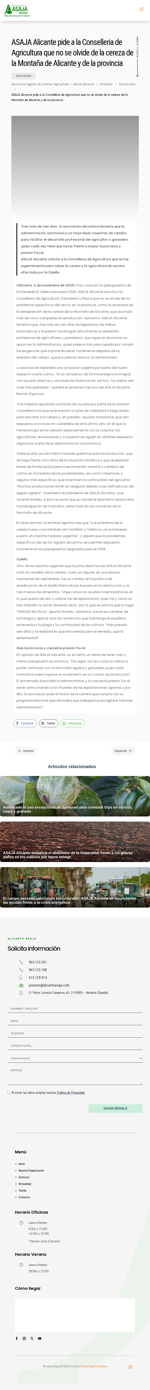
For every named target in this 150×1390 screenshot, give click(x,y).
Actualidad (25, 1184)
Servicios (24, 1177)
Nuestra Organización (31, 1170)
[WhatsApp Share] (72, 723)
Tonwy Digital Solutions (93, 1366)
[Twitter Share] (48, 723)
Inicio (22, 1164)
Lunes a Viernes (38, 1222)
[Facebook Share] (25, 723)
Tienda (22, 1190)
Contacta (24, 1197)
